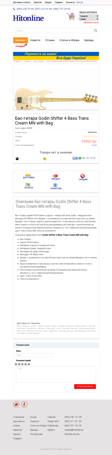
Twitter (16, 404)
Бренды (34, 430)
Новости (34, 421)
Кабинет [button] (101, 2)
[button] (20, 40)
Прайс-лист (53, 421)
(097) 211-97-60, (44, 8)
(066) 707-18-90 (61, 8)
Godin (94, 145)
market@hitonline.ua (74, 430)
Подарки (59, 2)
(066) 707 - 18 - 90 (73, 425)
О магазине (18, 417)
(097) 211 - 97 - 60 (73, 421)
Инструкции (36, 434)
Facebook (24, 404)
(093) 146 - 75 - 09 (73, 417)
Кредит (48, 2)
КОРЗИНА (70, 16)
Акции (33, 417)
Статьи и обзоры (38, 425)
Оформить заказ (91, 22)
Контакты (70, 2)
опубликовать (85, 386)
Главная (51, 417)
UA (81, 2)
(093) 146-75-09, (25, 8)
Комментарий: (23, 360)
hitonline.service (72, 434)
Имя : (19, 351)
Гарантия (38, 2)
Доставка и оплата (21, 2)
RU (78, 2)
